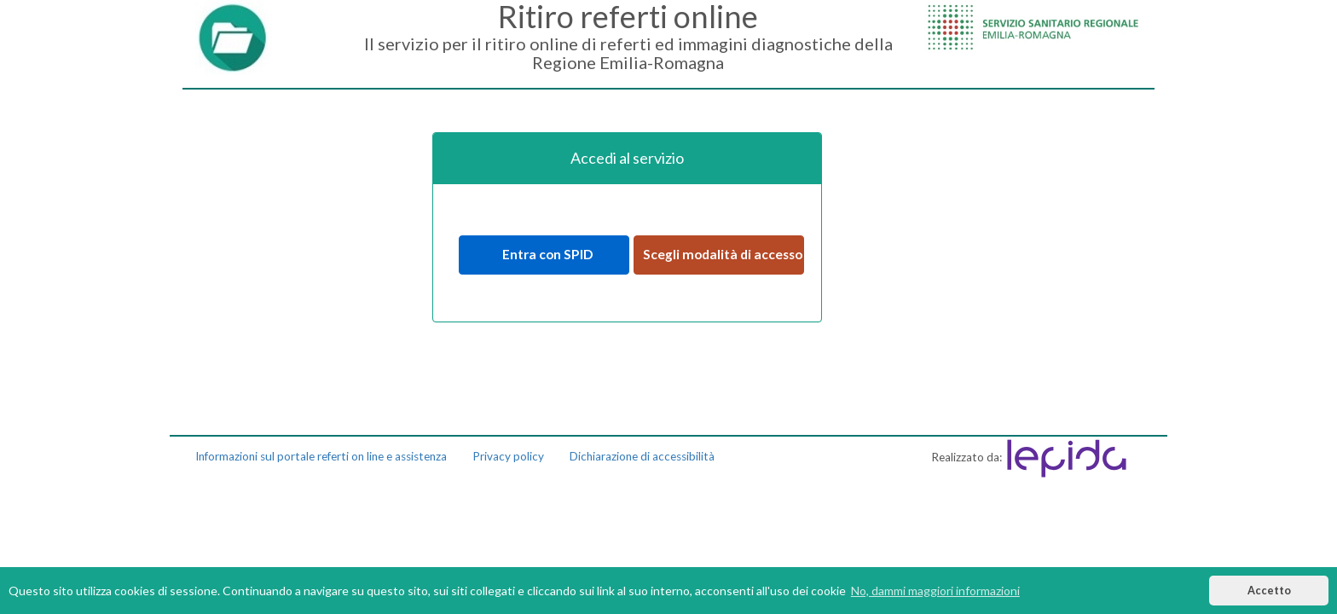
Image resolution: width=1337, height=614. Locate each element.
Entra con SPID (544, 254)
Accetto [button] (1269, 590)
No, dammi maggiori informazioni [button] (935, 590)
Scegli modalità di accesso (722, 254)
